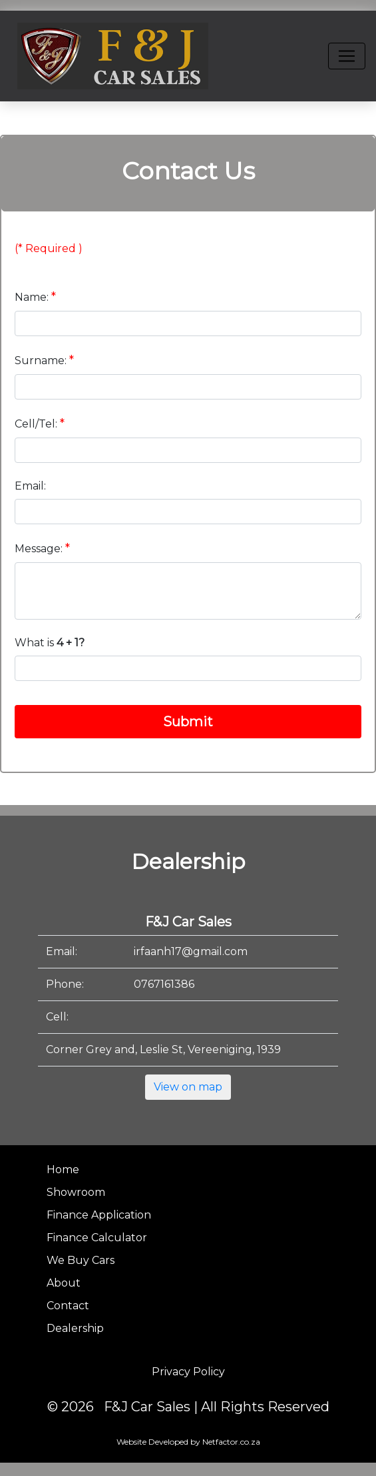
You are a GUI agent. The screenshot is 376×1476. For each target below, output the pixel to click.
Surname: (44, 360)
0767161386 (164, 984)
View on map (188, 1086)
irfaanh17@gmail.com (191, 951)
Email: (30, 486)
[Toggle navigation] (346, 56)
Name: (35, 296)
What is (50, 642)
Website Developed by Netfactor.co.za (188, 1442)
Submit (188, 722)
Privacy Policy (188, 1371)
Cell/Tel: (40, 423)
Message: (42, 548)
